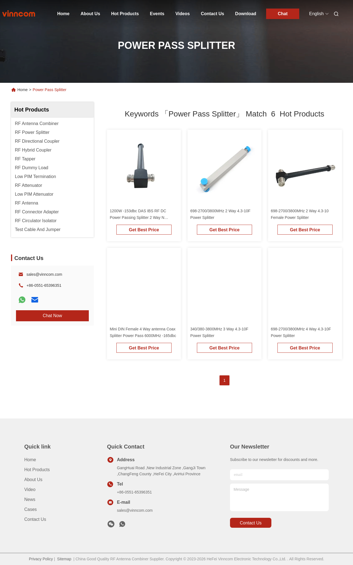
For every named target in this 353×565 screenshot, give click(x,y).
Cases (30, 509)
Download (245, 13)
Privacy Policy (41, 559)
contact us (250, 523)
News (29, 499)
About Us (90, 13)
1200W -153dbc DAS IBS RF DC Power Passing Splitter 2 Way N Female (138, 217)
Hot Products (125, 13)
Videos (182, 13)
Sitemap (64, 559)
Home (63, 13)
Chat (283, 13)
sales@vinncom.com (44, 274)
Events (157, 13)
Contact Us (212, 13)
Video (30, 489)
